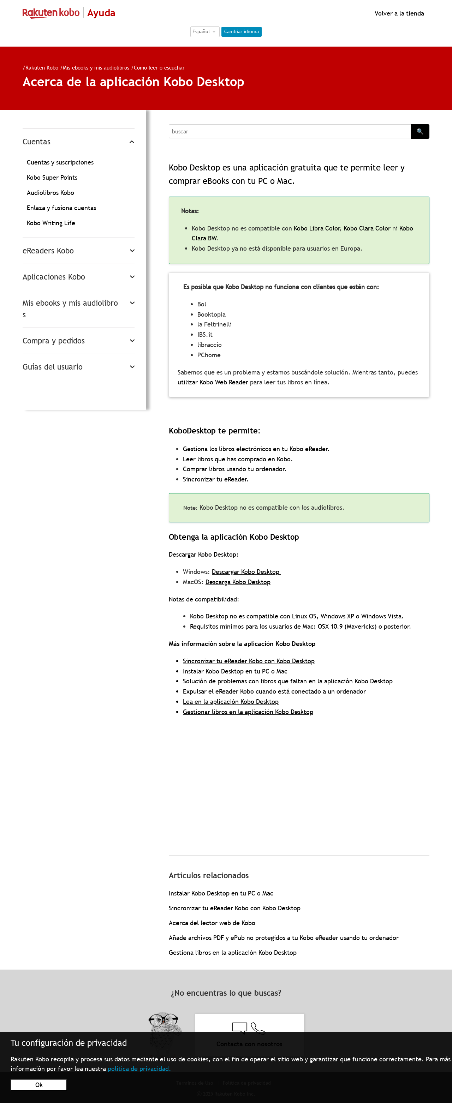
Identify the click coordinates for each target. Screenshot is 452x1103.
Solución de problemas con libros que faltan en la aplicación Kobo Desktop (288, 681)
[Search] (290, 131)
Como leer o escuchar (159, 67)
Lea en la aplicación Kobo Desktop (231, 701)
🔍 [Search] (420, 131)
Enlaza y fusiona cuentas (61, 208)
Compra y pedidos (54, 341)
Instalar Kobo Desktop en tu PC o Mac (235, 671)
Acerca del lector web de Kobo (212, 923)
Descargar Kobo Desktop (246, 572)
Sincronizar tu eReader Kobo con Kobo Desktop (249, 661)
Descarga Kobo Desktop (238, 582)
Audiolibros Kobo (50, 192)
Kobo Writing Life (51, 223)
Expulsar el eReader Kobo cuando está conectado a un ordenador (274, 691)
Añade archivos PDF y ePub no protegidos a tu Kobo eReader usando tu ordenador (284, 938)
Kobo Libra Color (316, 228)
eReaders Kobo (48, 251)
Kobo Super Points (52, 177)
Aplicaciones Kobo (54, 277)
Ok (39, 1085)
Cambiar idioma (241, 31)
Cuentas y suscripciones (60, 162)
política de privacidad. (139, 1069)
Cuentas (36, 141)
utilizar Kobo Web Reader (213, 382)
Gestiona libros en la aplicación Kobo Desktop (233, 952)
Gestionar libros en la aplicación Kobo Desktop (248, 712)
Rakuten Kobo (41, 67)
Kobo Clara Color (367, 228)
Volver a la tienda (398, 13)
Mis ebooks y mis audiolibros (96, 67)
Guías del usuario (53, 367)
